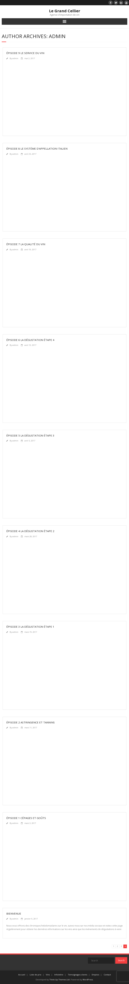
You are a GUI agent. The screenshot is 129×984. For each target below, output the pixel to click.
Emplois (95, 974)
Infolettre (58, 974)
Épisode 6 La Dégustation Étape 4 (30, 340)
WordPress (88, 979)
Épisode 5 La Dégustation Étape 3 (30, 435)
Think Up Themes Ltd (59, 979)
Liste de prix (35, 974)
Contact (107, 974)
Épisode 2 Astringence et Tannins (30, 722)
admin (15, 58)
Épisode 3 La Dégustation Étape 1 (30, 626)
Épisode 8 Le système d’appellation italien (36, 148)
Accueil (21, 974)
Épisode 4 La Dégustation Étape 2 (30, 531)
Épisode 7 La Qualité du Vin (25, 244)
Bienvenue (13, 913)
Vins (48, 974)
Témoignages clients (77, 974)
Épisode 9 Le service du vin (25, 53)
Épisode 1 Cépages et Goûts (26, 818)
